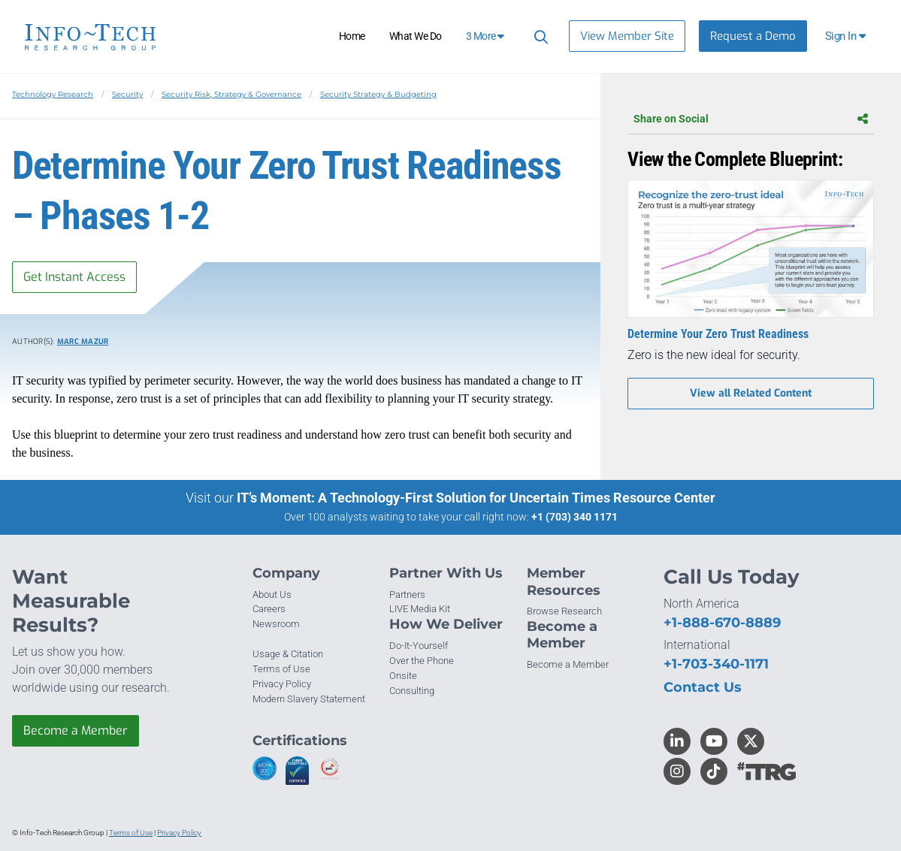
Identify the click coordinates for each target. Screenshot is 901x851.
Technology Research (52, 94)
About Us (272, 594)
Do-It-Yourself (418, 645)
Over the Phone (421, 660)
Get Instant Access (74, 277)
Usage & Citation (287, 653)
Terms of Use (281, 668)
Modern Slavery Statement (308, 699)
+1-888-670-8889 (722, 622)
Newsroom (276, 623)
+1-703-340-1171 (716, 664)
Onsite (403, 675)
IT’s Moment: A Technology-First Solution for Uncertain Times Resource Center (476, 497)
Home (352, 36)
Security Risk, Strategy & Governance (231, 94)
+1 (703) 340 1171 (574, 517)
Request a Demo (753, 36)
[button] (846, 36)
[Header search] (539, 36)
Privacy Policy (281, 684)
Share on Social (750, 119)
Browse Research (564, 611)
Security (127, 94)
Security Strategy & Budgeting (378, 94)
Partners (407, 594)
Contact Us (703, 687)
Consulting (411, 690)
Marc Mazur (83, 341)
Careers (269, 608)
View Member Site (627, 36)
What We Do (415, 36)
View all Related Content (751, 393)
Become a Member (75, 730)
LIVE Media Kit (419, 608)
